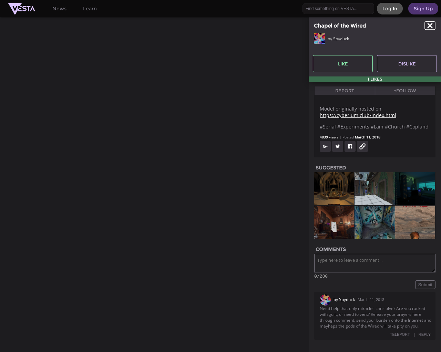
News (59, 9)
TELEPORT (400, 335)
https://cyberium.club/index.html (358, 115)
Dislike (407, 63)
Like (343, 63)
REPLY (425, 335)
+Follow (405, 90)
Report (344, 90)
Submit (425, 285)
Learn (90, 9)
